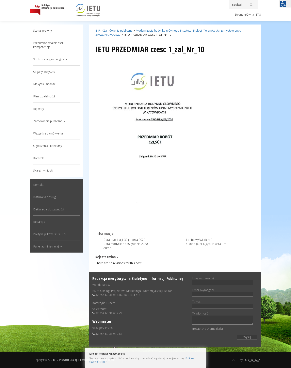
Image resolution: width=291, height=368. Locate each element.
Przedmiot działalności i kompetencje (48, 45)
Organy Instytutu (44, 72)
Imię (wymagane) (222, 280)
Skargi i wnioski (43, 170)
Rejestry (38, 109)
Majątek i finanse (44, 84)
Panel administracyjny (47, 246)
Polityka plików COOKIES (49, 234)
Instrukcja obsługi (44, 197)
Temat (222, 304)
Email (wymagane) (222, 292)
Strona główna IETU (248, 14)
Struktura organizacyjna (48, 59)
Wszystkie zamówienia (48, 133)
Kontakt (38, 185)
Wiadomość (222, 318)
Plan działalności (44, 96)
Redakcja (39, 222)
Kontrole (39, 158)
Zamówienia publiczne (47, 121)
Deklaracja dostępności (48, 209)
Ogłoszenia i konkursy (47, 146)
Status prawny (42, 30)
